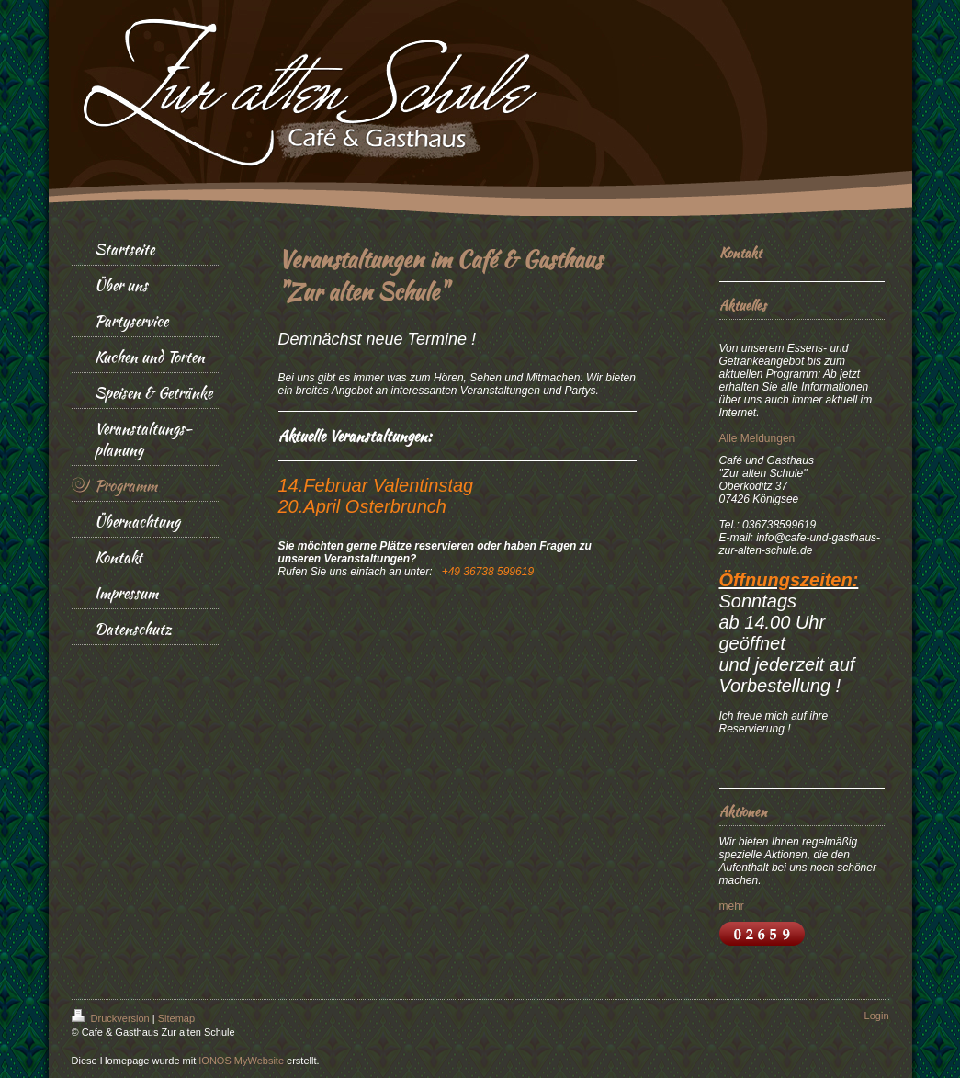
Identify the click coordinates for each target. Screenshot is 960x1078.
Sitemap (176, 1018)
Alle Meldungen (757, 438)
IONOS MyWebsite (241, 1060)
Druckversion (112, 1018)
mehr (731, 906)
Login (876, 1015)
